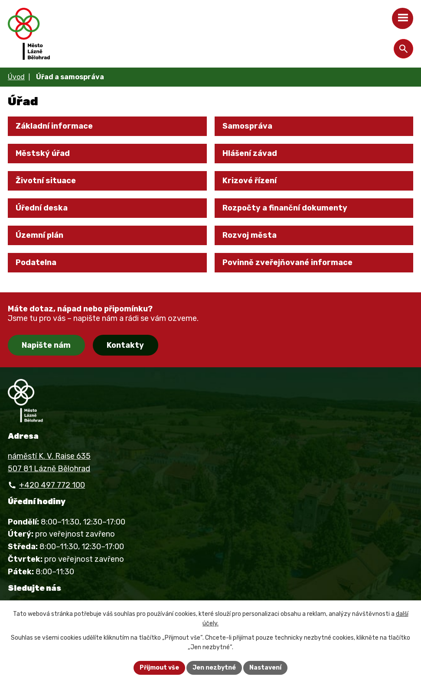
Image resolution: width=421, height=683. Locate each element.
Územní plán (39, 235)
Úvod (16, 77)
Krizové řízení (249, 180)
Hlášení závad (249, 153)
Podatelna (36, 262)
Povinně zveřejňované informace (287, 262)
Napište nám (46, 345)
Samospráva (247, 126)
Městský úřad (43, 153)
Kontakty (125, 345)
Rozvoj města (249, 235)
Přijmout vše (159, 667)
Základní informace (54, 126)
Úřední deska (42, 208)
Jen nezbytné (214, 667)
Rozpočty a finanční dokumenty (284, 208)
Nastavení (265, 667)
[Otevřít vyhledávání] (403, 48)
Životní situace (46, 180)
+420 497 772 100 (52, 485)
